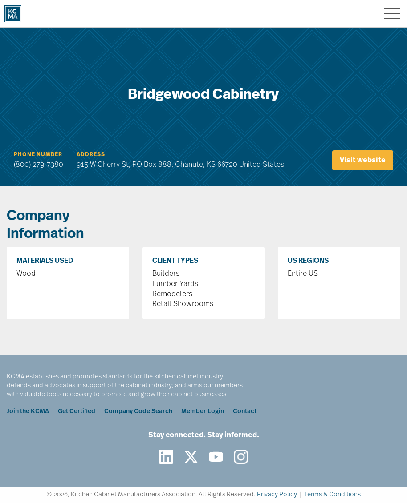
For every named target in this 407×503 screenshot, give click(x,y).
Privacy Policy (277, 494)
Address (91, 154)
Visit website (363, 160)
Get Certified (76, 411)
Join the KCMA (28, 411)
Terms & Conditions (332, 494)
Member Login (202, 411)
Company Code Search (138, 411)
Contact (244, 411)
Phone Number (38, 154)
